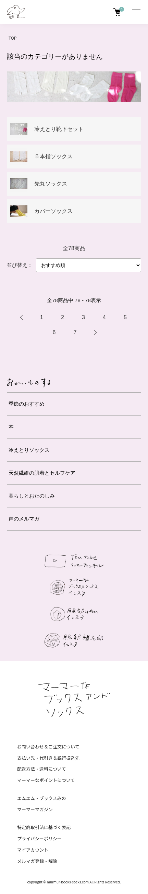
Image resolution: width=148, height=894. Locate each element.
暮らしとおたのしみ (32, 496)
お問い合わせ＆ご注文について (48, 746)
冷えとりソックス (29, 450)
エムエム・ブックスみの (41, 798)
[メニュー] (136, 12)
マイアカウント (32, 849)
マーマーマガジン (35, 809)
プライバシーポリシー (39, 838)
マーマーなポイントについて (46, 780)
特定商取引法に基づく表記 (44, 827)
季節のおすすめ (27, 404)
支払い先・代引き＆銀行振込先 (48, 758)
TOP (12, 38)
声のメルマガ (24, 519)
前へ (21, 317)
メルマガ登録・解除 (37, 861)
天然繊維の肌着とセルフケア (42, 473)
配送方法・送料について (41, 769)
